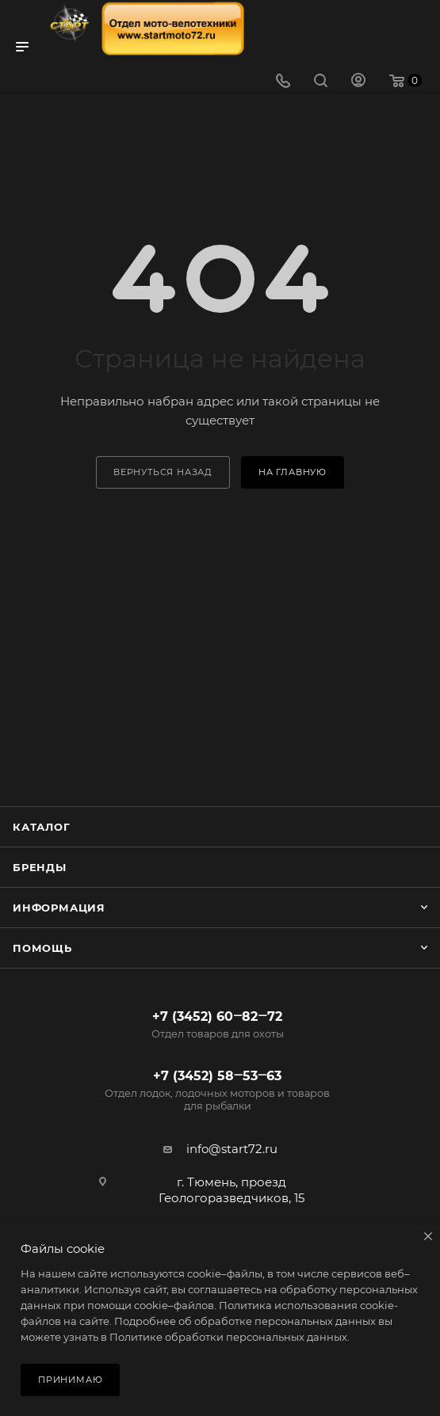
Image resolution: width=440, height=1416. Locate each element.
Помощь (42, 948)
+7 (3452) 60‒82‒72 (217, 1025)
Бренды (40, 867)
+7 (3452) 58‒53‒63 (217, 1090)
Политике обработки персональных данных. (229, 1336)
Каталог (42, 826)
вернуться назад (162, 472)
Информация (59, 907)
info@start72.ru (231, 1148)
